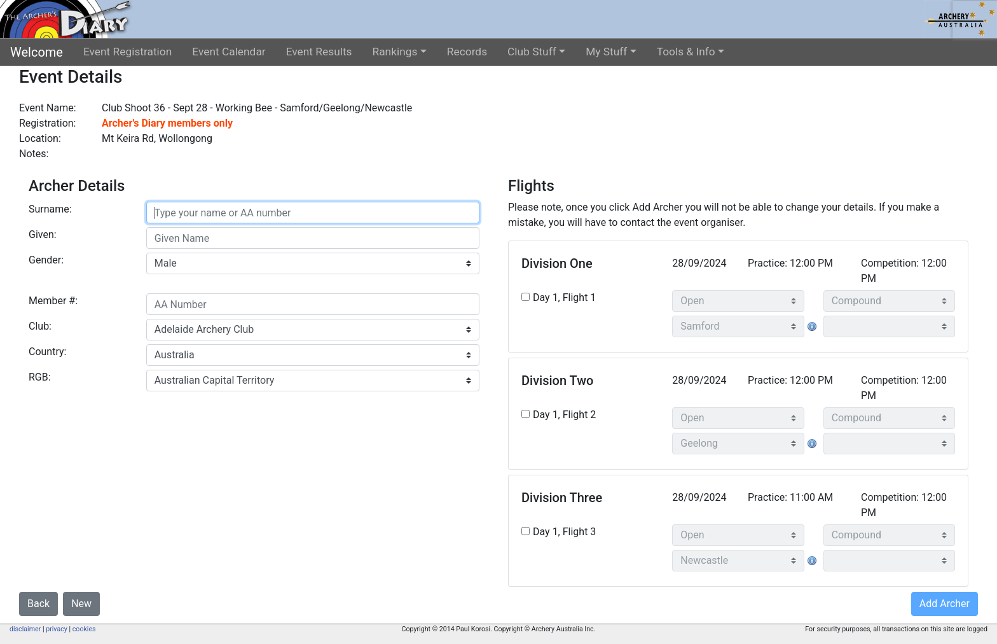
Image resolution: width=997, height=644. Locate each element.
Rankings (395, 51)
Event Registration (127, 51)
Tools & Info (686, 51)
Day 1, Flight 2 (564, 415)
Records (467, 51)
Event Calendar (228, 51)
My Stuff (606, 51)
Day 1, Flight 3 (564, 532)
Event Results (319, 51)
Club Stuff (531, 51)
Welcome (36, 52)
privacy (56, 629)
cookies (84, 629)
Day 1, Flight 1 (564, 297)
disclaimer (25, 629)
